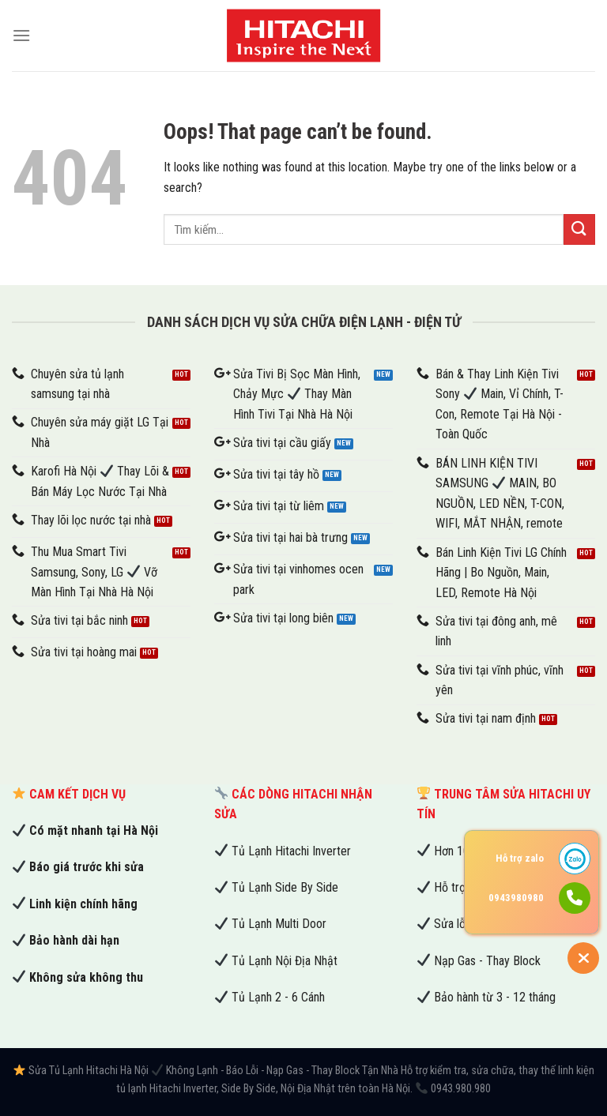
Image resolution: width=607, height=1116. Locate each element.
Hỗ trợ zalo (520, 858)
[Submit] (579, 229)
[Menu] (21, 35)
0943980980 (516, 898)
